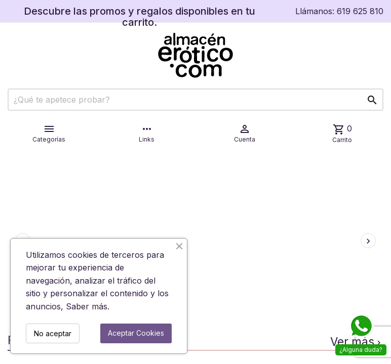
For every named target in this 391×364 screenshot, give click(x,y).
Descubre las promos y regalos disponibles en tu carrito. (139, 16)
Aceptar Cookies (136, 333)
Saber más (86, 306)
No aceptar (52, 333)
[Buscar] (195, 99)
